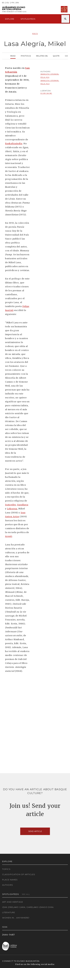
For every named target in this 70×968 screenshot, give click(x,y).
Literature (8, 912)
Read (13, 55)
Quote (56, 55)
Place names (10, 879)
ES (3, 3)
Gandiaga (22, 504)
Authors (7, 885)
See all (26, 894)
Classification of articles (18, 874)
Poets (35, 34)
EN (17, 3)
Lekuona (12, 508)
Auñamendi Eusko (14, 9)
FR (12, 3)
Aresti (8, 536)
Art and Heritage (12, 902)
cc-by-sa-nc (46, 93)
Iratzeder (10, 504)
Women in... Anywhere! (16, 918)
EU (8, 3)
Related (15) (42, 55)
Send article (35, 831)
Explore (9, 19)
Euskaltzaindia (13, 143)
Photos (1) (26, 55)
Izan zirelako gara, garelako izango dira (28, 907)
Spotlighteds (28, 19)
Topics (6, 869)
